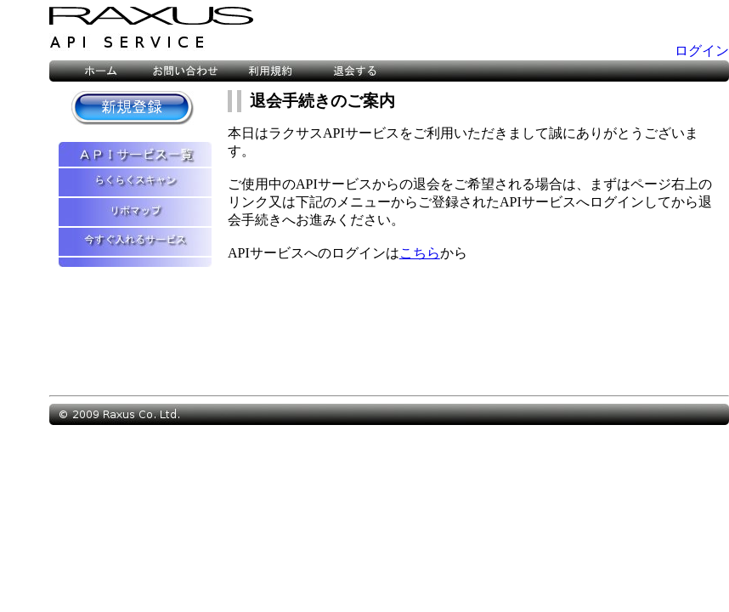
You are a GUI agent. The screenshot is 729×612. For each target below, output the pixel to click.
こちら (419, 253)
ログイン (702, 50)
